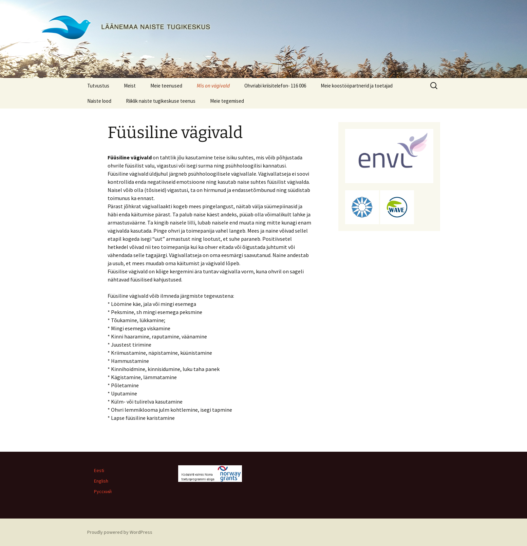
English (101, 481)
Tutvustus (98, 85)
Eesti (99, 470)
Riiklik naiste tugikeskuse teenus (160, 101)
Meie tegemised (227, 101)
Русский (103, 491)
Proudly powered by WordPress (119, 532)
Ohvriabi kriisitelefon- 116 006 (275, 85)
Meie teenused (166, 85)
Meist (130, 85)
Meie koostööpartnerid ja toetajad (357, 85)
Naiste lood (99, 101)
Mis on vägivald (213, 85)
